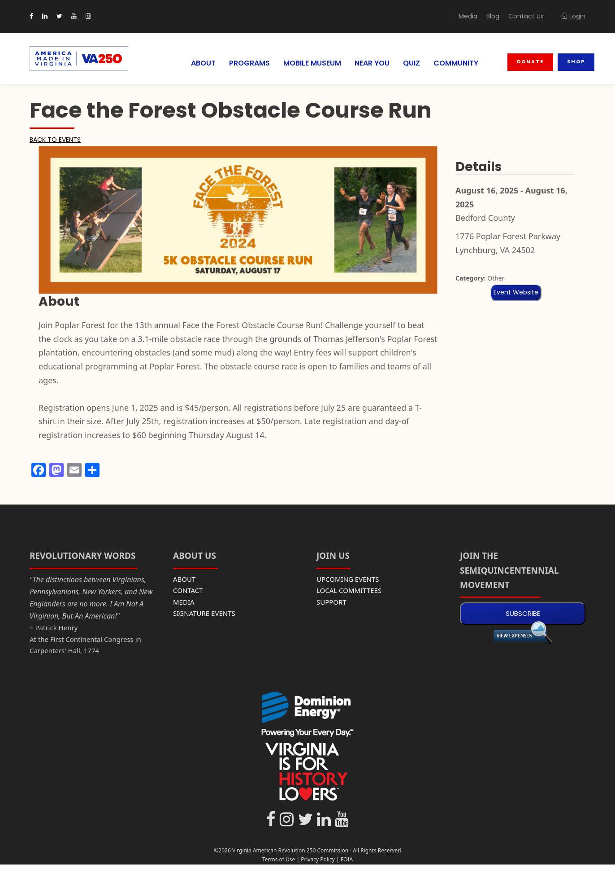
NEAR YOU (372, 63)
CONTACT (188, 590)
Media (474, 16)
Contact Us (529, 16)
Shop (576, 61)
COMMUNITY (458, 63)
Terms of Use (278, 859)
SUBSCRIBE (522, 613)
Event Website (516, 292)
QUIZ (413, 63)
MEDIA (184, 601)
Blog (498, 16)
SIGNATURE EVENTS (204, 613)
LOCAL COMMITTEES (348, 590)
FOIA (347, 859)
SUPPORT (331, 601)
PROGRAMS (244, 63)
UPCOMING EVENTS (347, 579)
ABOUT (196, 63)
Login (573, 16)
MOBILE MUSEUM (309, 63)
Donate (531, 61)
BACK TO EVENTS (57, 139)
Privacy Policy (318, 859)
